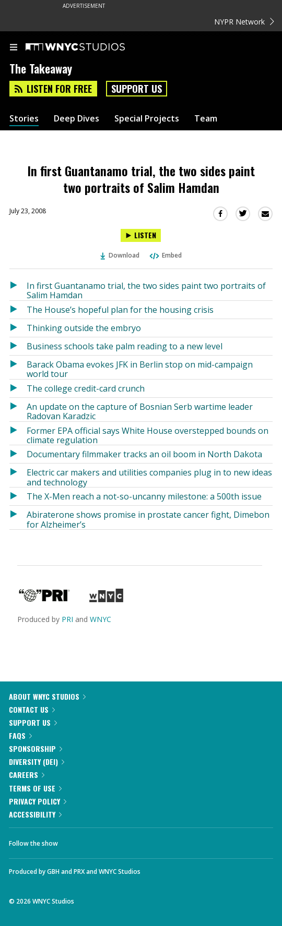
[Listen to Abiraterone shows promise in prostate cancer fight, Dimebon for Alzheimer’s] (18, 517)
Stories (24, 118)
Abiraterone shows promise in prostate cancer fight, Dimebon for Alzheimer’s (148, 519)
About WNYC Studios (47, 696)
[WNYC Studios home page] (88, 47)
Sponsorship (35, 748)
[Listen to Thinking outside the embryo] (18, 328)
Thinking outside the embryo (84, 328)
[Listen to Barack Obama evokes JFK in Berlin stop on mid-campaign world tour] (18, 367)
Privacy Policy (37, 801)
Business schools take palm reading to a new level (124, 346)
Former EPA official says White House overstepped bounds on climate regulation (147, 435)
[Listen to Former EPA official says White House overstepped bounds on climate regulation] (18, 433)
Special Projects (146, 118)
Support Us (136, 88)
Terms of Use (35, 788)
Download (120, 255)
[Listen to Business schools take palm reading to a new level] (18, 346)
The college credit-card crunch (86, 388)
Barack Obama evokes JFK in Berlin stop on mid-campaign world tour (140, 369)
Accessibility (35, 814)
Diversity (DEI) (36, 761)
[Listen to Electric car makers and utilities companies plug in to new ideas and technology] (18, 475)
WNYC (100, 619)
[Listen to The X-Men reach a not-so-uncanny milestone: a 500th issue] (18, 496)
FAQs (20, 735)
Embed (165, 255)
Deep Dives (76, 118)
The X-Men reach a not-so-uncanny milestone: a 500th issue (144, 496)
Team (205, 118)
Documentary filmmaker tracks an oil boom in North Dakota (144, 454)
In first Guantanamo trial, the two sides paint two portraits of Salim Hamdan (146, 290)
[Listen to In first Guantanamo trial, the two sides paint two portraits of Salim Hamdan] (141, 235)
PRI (67, 619)
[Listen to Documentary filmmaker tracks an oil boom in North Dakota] (18, 454)
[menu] (13, 48)
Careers (26, 774)
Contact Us (32, 709)
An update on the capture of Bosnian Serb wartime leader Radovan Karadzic (140, 411)
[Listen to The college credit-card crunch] (18, 388)
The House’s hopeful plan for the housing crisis (120, 309)
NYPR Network (244, 22)
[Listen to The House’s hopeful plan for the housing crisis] (18, 310)
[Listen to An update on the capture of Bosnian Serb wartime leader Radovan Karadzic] (18, 409)
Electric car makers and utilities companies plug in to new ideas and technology (149, 477)
